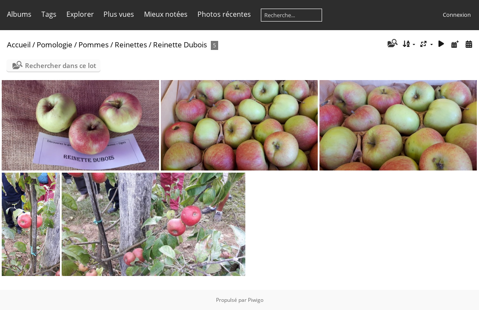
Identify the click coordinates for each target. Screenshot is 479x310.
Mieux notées (166, 14)
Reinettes (131, 45)
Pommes (93, 45)
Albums (19, 14)
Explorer (80, 14)
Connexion (457, 15)
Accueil (19, 45)
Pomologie (54, 45)
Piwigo (255, 300)
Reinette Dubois (180, 45)
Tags (48, 14)
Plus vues (118, 14)
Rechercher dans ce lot (60, 65)
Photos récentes (224, 14)
